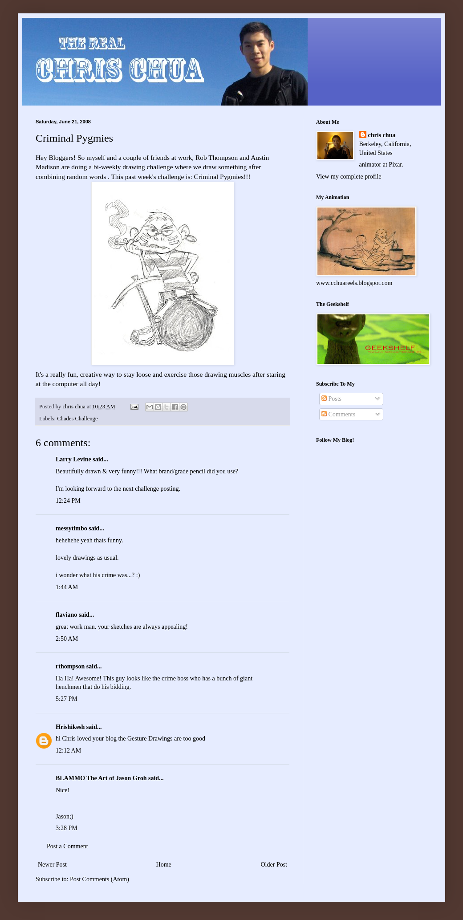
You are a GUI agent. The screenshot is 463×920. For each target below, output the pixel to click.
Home (163, 864)
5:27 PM (66, 699)
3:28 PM (66, 828)
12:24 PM (68, 500)
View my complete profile (349, 176)
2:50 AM (67, 638)
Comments (338, 414)
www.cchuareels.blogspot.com (354, 283)
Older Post (274, 864)
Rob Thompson (216, 157)
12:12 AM (68, 750)
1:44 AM (67, 587)
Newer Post (52, 864)
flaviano (66, 614)
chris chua (382, 135)
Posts (331, 398)
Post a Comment (67, 846)
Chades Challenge (77, 418)
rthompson (70, 666)
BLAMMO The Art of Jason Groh (101, 778)
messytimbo (71, 528)
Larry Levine (73, 459)
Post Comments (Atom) (99, 879)
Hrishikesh (70, 727)
